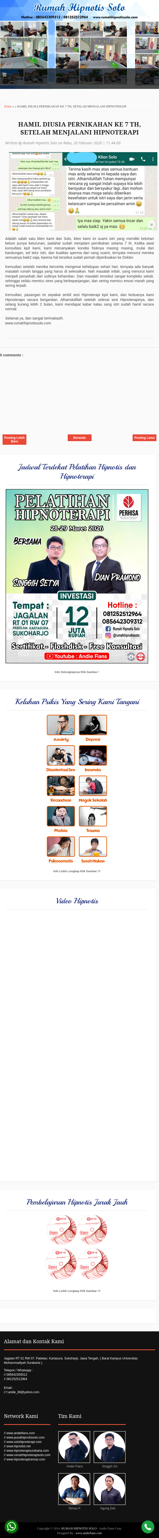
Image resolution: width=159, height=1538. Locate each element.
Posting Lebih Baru (14, 439)
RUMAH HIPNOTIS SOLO (79, 1528)
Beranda (79, 438)
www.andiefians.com (89, 1533)
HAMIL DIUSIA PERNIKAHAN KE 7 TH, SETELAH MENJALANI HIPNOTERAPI (79, 128)
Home (8, 106)
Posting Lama (144, 438)
